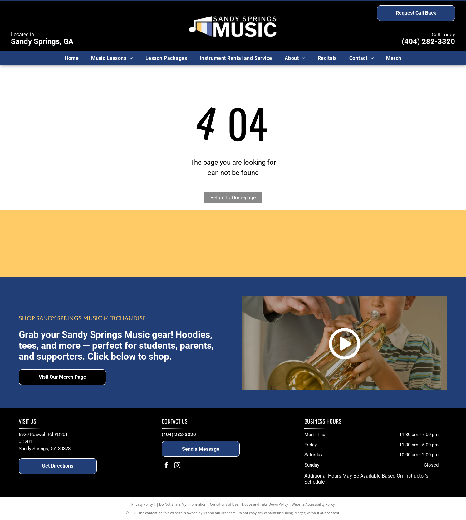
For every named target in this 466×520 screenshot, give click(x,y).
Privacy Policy (142, 504)
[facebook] (166, 465)
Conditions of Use (224, 504)
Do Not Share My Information (182, 504)
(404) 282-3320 (428, 41)
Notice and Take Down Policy (265, 504)
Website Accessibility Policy (313, 504)
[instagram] (177, 465)
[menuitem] (71, 58)
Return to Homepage (233, 198)
